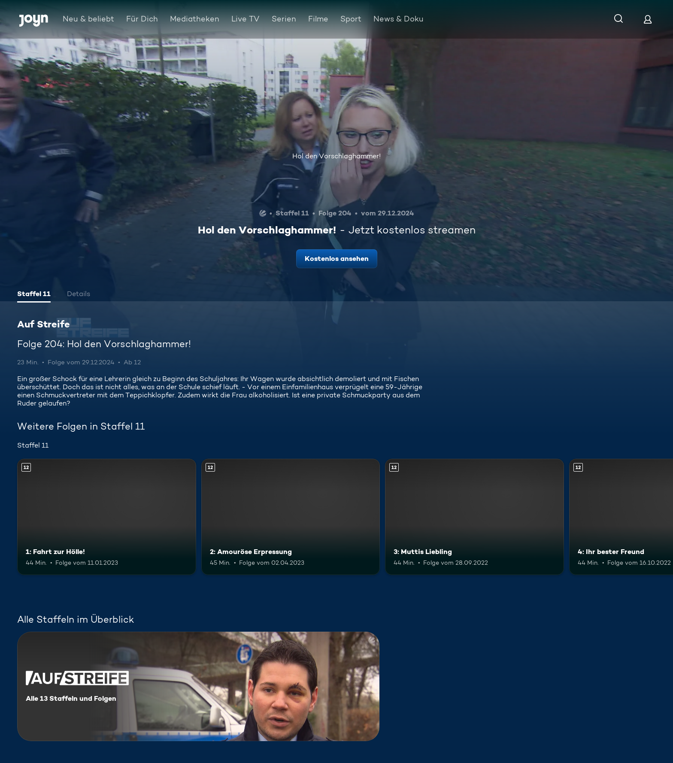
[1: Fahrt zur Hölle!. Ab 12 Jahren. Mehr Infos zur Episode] (106, 517)
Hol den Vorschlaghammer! (336, 156)
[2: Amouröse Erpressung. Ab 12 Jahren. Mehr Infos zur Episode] (290, 517)
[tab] (33, 295)
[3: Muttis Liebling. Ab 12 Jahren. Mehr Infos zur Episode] (474, 517)
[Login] (647, 19)
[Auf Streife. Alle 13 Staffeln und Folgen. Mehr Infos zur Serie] (198, 686)
